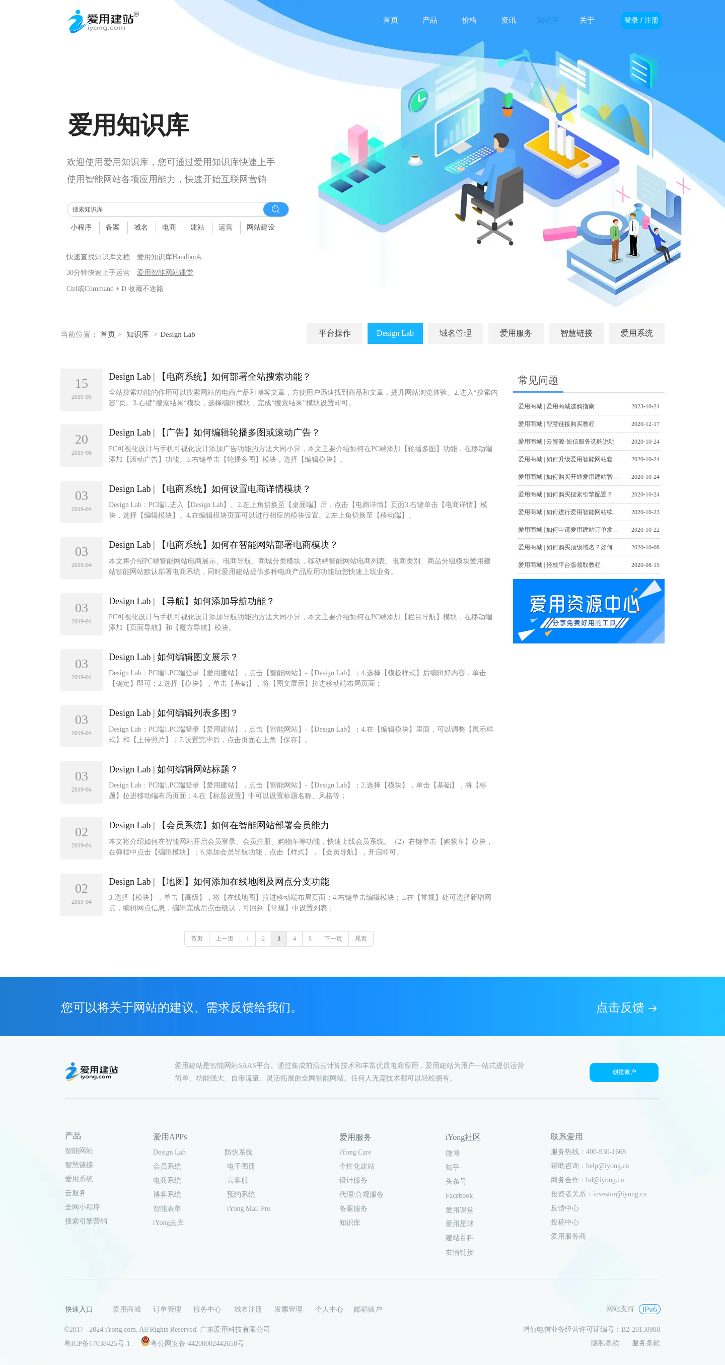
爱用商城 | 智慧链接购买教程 (556, 423)
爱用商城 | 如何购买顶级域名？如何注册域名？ (580, 547)
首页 (107, 334)
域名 (141, 227)
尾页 (361, 938)
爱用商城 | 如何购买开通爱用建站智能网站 (574, 476)
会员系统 (167, 1166)
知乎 (453, 1167)
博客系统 (167, 1194)
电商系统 (167, 1180)
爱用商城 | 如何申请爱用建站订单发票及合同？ (580, 529)
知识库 (137, 334)
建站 (197, 227)
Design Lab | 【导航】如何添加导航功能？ (192, 601)
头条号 (456, 1181)
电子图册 (241, 1166)
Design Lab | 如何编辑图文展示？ (174, 657)
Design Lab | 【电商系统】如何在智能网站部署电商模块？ (223, 545)
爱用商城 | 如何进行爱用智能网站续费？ (571, 512)
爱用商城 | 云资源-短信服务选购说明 (566, 441)
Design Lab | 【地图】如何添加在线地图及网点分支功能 (219, 882)
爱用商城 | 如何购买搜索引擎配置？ (565, 494)
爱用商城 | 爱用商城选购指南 (556, 406)
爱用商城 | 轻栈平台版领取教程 (559, 564)
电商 (169, 227)
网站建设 (261, 227)
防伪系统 (239, 1152)
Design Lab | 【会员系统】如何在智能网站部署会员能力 (219, 825)
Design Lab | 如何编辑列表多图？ (174, 713)
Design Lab (177, 334)
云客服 (237, 1180)
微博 (453, 1153)
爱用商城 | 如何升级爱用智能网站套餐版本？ (577, 459)
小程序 (81, 227)
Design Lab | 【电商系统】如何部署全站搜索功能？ (210, 377)
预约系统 (241, 1194)
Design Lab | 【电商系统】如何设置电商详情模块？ (210, 489)
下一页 (333, 938)
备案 (113, 227)
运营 (226, 227)
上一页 (224, 938)
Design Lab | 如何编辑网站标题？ (174, 769)
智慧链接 (79, 1165)
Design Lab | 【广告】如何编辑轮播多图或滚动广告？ (214, 432)
